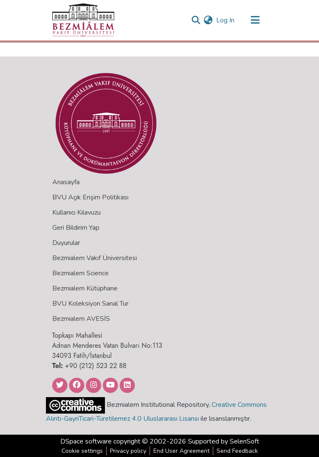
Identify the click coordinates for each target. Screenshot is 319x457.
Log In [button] (225, 20)
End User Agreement (181, 451)
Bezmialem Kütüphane (85, 288)
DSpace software (86, 441)
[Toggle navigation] (255, 20)
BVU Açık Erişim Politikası (90, 197)
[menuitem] (208, 20)
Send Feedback (237, 451)
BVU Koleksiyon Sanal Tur (90, 303)
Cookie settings (82, 451)
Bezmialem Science (80, 273)
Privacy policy (128, 451)
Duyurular (66, 242)
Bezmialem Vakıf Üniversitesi (94, 258)
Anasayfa (66, 182)
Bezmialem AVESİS (81, 318)
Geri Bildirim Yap (75, 227)
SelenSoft (244, 441)
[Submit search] (196, 20)
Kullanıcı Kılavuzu (76, 212)
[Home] (83, 20)
